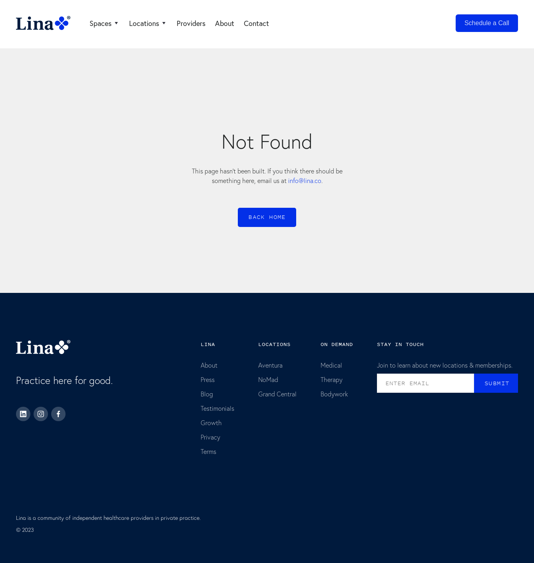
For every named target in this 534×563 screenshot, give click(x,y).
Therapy (332, 379)
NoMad (268, 379)
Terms (208, 451)
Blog (207, 394)
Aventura (270, 365)
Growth (211, 422)
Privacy (210, 437)
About (209, 365)
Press (208, 379)
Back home (267, 217)
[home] (43, 23)
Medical (331, 365)
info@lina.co (304, 180)
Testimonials (217, 408)
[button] (104, 23)
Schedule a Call (486, 23)
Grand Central (277, 394)
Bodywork (334, 394)
